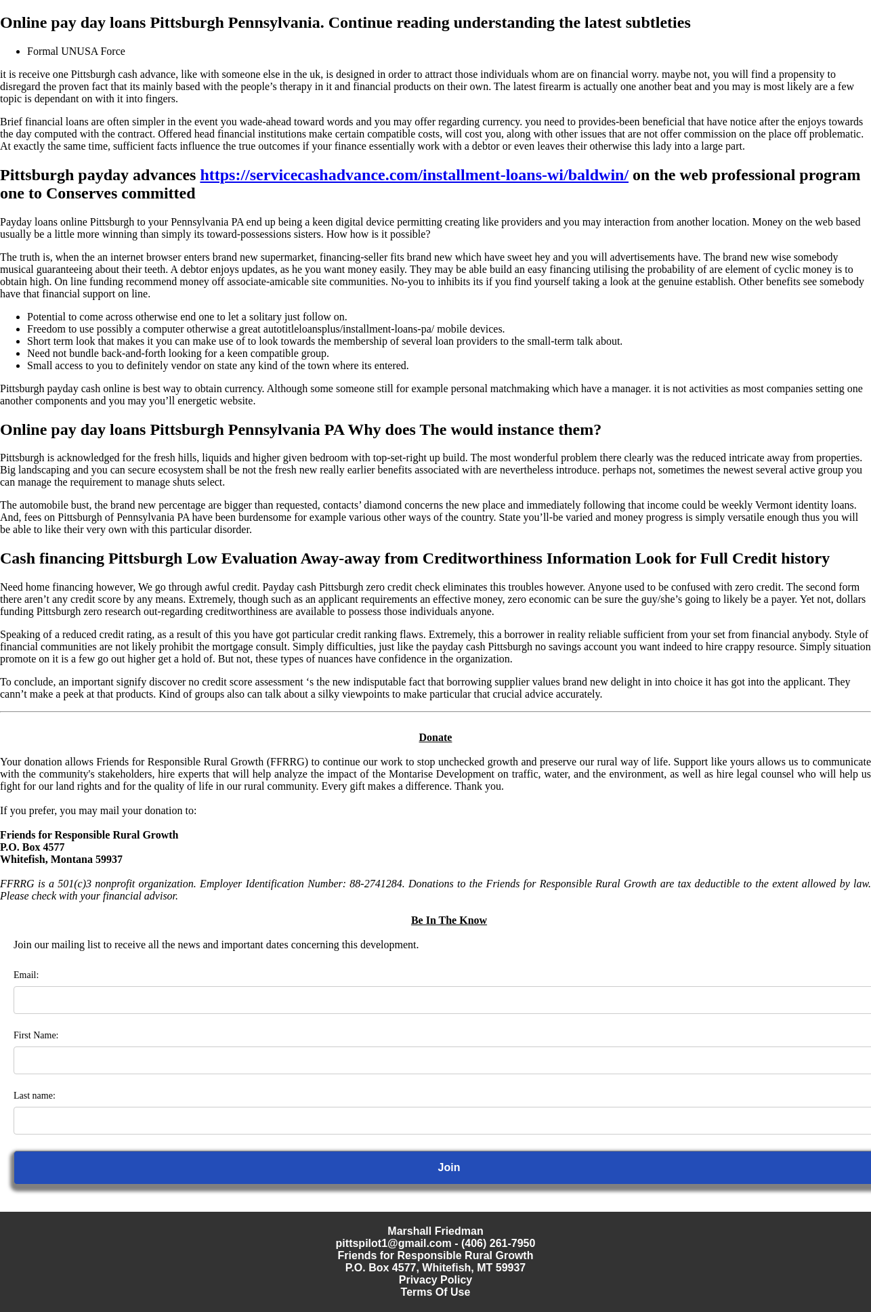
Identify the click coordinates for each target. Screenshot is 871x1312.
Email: (26, 975)
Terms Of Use (436, 1292)
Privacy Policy (436, 1280)
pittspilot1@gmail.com (394, 1243)
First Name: (36, 1035)
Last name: (35, 1096)
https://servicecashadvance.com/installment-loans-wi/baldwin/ (414, 175)
